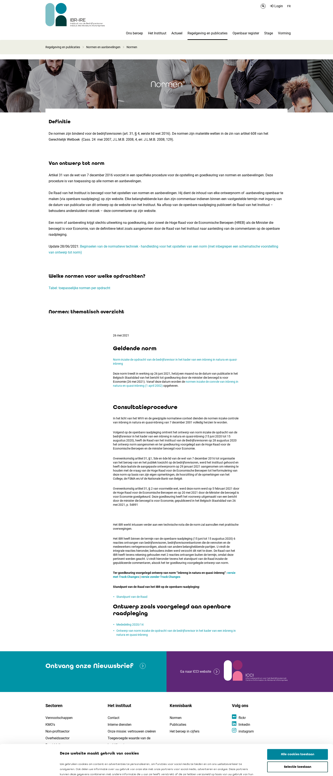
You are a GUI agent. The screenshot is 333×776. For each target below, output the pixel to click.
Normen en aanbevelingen (103, 47)
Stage (268, 33)
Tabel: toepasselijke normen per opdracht (79, 288)
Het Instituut (157, 33)
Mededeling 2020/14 (130, 624)
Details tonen (242, 768)
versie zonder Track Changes (160, 576)
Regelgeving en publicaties (207, 33)
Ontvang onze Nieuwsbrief (89, 666)
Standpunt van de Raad (131, 596)
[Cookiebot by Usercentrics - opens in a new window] (27, 768)
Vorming (284, 33)
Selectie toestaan (297, 736)
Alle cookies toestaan (297, 723)
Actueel (176, 33)
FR (289, 6)
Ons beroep (134, 33)
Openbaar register (246, 33)
